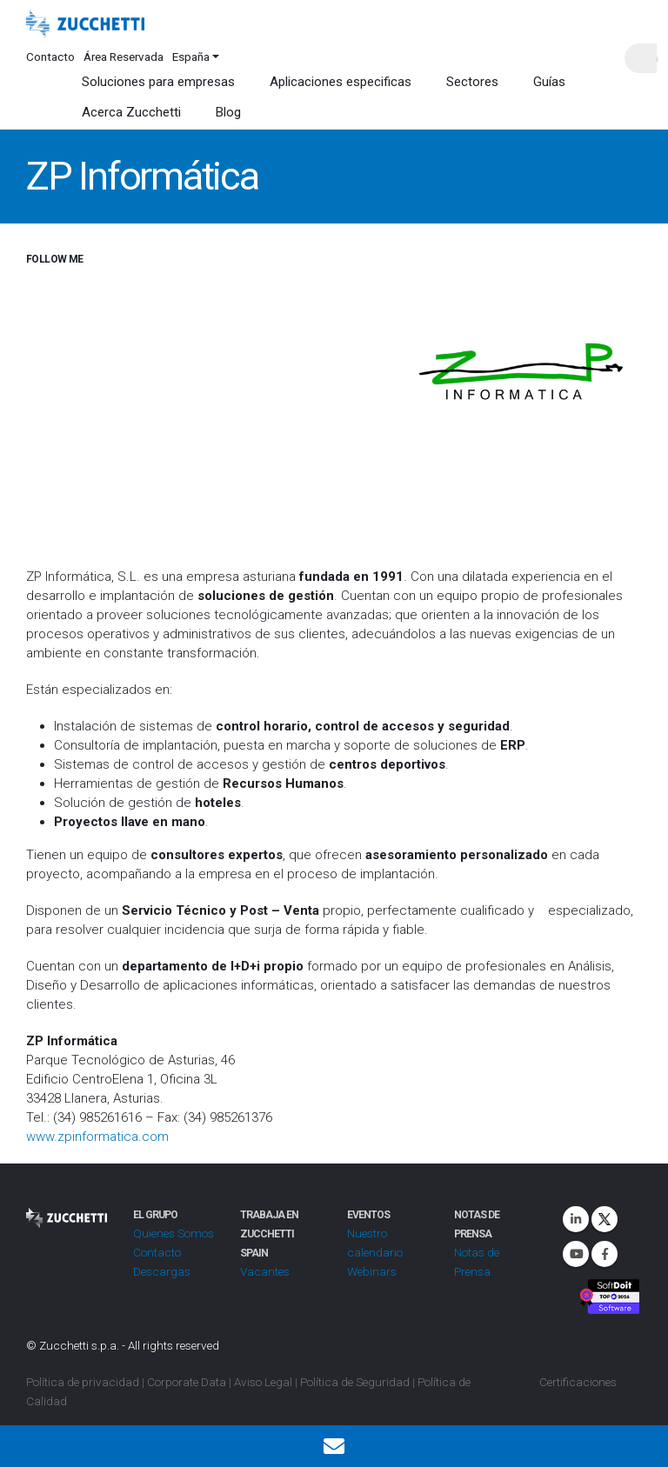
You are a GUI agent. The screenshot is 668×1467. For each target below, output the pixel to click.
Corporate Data (186, 1382)
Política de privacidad (82, 1382)
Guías (549, 82)
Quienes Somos (173, 1233)
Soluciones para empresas (158, 82)
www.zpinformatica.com (97, 1136)
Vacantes (265, 1271)
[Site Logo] (85, 24)
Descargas (161, 1271)
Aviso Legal (263, 1382)
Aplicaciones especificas (340, 82)
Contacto (50, 56)
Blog (228, 112)
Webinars (372, 1271)
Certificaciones (578, 1382)
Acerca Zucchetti (131, 112)
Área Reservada (124, 56)
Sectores (472, 82)
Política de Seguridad (355, 1382)
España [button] (191, 56)
